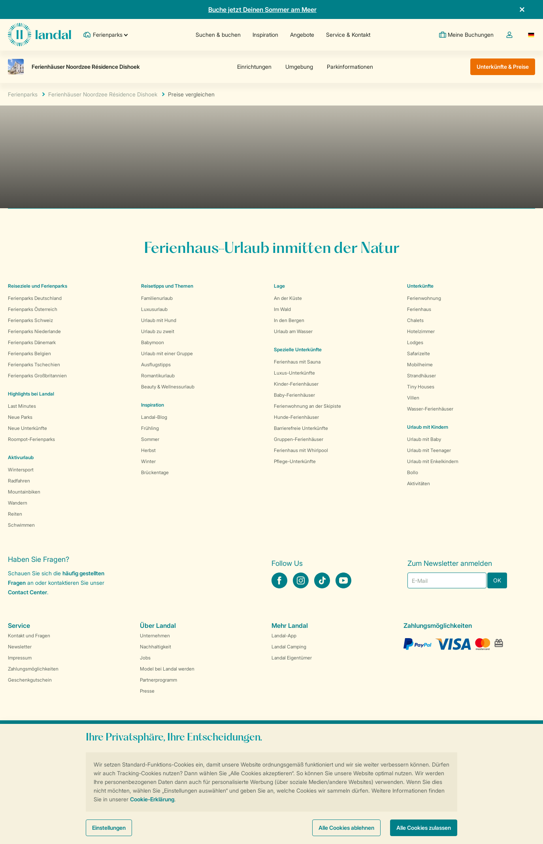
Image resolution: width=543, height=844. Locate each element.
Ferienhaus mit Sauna (297, 362)
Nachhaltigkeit (155, 647)
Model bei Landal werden (167, 669)
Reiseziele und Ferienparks (37, 286)
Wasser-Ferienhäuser (430, 409)
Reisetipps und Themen (167, 286)
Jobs (145, 658)
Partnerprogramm (158, 680)
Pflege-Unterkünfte (295, 461)
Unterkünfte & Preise (503, 66)
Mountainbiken (24, 492)
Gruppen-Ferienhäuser (298, 439)
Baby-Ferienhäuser (294, 395)
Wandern (17, 503)
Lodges (415, 342)
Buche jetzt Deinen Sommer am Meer (262, 9)
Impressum (20, 658)
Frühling (150, 428)
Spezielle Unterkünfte (298, 349)
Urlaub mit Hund (158, 320)
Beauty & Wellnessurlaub (167, 387)
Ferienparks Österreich (32, 309)
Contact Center (27, 592)
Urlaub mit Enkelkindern (432, 461)
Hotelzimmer (421, 331)
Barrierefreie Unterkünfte (301, 428)
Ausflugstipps (156, 364)
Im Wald (282, 309)
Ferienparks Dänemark (32, 342)
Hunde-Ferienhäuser (296, 417)
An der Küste (288, 298)
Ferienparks (23, 94)
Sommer (150, 439)
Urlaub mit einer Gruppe (167, 353)
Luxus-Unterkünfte (294, 373)
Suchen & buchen (217, 34)
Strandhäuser (421, 376)
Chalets (415, 320)
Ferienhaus (419, 309)
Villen (413, 398)
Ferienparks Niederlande (34, 331)
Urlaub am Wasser (293, 331)
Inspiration (265, 34)
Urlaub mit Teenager (429, 450)
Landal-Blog (154, 417)
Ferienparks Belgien (29, 353)
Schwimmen (21, 525)
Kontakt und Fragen (29, 636)
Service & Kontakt (348, 34)
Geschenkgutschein (30, 680)
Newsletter (20, 647)
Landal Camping (289, 647)
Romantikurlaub (158, 376)
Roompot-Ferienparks (31, 439)
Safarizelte (418, 353)
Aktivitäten (418, 483)
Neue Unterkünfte (27, 428)
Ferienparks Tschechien (34, 364)
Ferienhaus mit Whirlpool (301, 450)
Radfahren (19, 481)
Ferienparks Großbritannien (37, 376)
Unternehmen (155, 636)
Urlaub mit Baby (424, 439)
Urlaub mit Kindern (427, 427)
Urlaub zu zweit (157, 331)
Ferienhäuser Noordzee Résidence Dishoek (102, 94)
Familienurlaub (157, 298)
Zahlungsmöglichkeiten (33, 669)
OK (497, 580)
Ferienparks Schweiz (30, 320)
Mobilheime (420, 364)
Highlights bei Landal (31, 394)
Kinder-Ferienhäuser (296, 384)
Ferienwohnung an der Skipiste (307, 406)
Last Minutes (22, 406)
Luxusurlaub (154, 309)
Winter (148, 461)
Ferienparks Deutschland (35, 298)
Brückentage (155, 472)
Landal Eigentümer (292, 658)
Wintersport (21, 470)
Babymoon (152, 342)
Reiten (15, 514)
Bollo (412, 472)
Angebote (302, 34)
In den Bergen (289, 320)
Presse (147, 691)
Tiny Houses (420, 387)
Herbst (148, 450)
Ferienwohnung (424, 298)
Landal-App (284, 636)
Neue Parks (20, 417)
